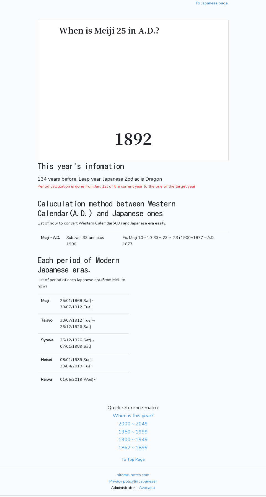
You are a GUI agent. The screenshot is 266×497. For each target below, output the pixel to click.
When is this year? (133, 415)
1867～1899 (133, 447)
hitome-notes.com (133, 475)
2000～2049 (133, 423)
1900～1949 (133, 439)
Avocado (147, 487)
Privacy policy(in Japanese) (133, 481)
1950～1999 (133, 431)
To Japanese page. (212, 3)
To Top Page (133, 459)
